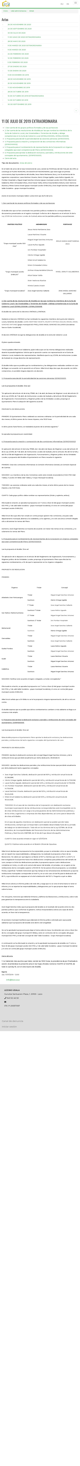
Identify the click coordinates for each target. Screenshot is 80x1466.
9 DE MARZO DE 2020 (17, 50)
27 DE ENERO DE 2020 (17, 67)
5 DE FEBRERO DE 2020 (18, 62)
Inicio (5, 11)
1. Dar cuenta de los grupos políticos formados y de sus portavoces (31, 128)
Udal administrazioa (18, 11)
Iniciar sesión (9, 1026)
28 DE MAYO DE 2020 (16, 41)
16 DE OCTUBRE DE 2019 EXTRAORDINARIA (26, 96)
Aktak (31, 11)
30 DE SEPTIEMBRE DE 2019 (19, 104)
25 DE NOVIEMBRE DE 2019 (19, 83)
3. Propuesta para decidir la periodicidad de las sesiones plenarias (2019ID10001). (37, 139)
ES (68, 4)
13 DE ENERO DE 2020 (17, 71)
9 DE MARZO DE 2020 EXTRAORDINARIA (25, 46)
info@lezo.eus (13, 980)
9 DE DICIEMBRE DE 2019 (18, 75)
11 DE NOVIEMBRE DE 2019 (19, 88)
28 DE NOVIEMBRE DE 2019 (19, 79)
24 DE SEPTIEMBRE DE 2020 (20, 29)
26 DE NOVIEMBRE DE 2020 (19, 25)
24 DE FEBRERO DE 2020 (18, 54)
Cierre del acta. (11, 158)
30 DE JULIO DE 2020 (17, 33)
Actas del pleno (26, 163)
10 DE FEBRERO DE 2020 (18, 58)
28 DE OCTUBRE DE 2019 (18, 92)
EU (62, 4)
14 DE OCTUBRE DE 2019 (18, 100)
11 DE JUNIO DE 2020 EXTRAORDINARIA (24, 37)
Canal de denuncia (12, 1021)
